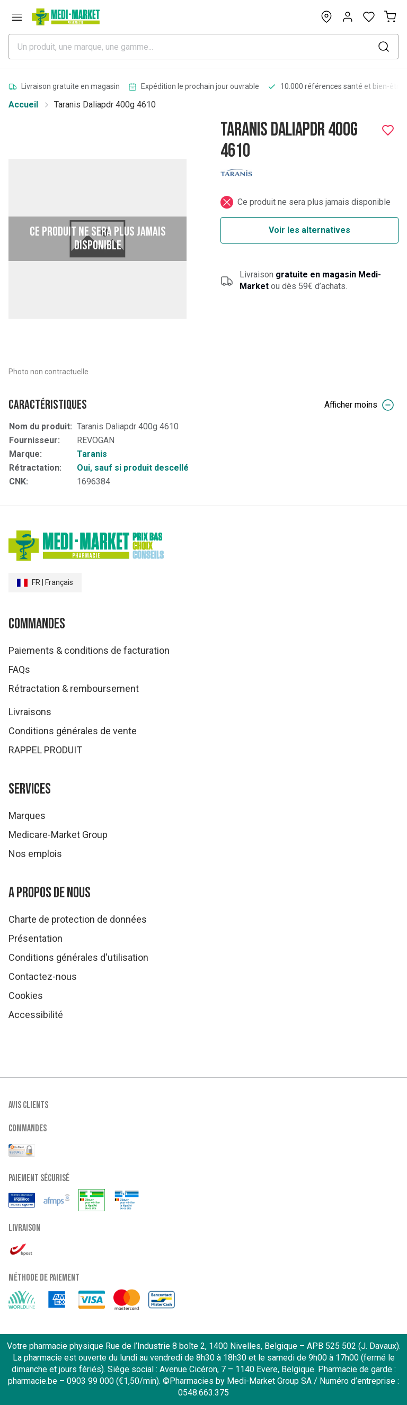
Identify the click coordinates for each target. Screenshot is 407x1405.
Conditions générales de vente (72, 730)
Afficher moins (359, 405)
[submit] (383, 46)
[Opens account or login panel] (347, 16)
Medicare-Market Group (58, 834)
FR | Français (45, 583)
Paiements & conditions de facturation (89, 650)
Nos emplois (35, 853)
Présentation (35, 938)
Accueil (23, 105)
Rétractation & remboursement (73, 688)
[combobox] (203, 46)
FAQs (19, 669)
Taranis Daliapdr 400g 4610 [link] (105, 105)
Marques (27, 815)
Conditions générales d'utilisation (78, 957)
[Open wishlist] (368, 16)
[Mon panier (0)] (390, 16)
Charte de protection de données (77, 919)
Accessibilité (35, 1014)
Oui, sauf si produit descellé (133, 468)
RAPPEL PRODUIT (45, 749)
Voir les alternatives (309, 230)
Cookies (25, 995)
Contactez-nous (42, 976)
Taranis (92, 454)
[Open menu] (16, 16)
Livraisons (29, 711)
